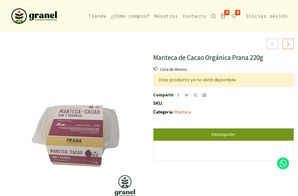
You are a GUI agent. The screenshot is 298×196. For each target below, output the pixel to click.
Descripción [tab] (223, 134)
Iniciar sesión (266, 16)
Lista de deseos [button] (170, 69)
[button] (223, 16)
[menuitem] (97, 16)
